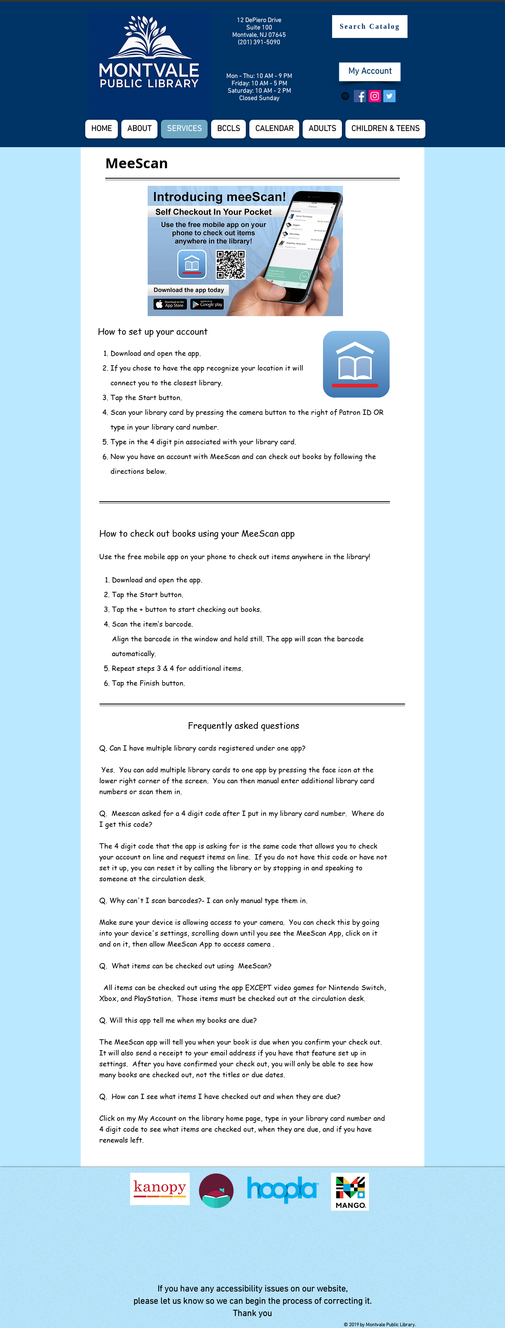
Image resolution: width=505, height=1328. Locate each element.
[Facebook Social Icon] (360, 96)
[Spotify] (345, 96)
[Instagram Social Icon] (375, 96)
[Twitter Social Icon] (389, 96)
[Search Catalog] (370, 26)
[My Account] (369, 72)
